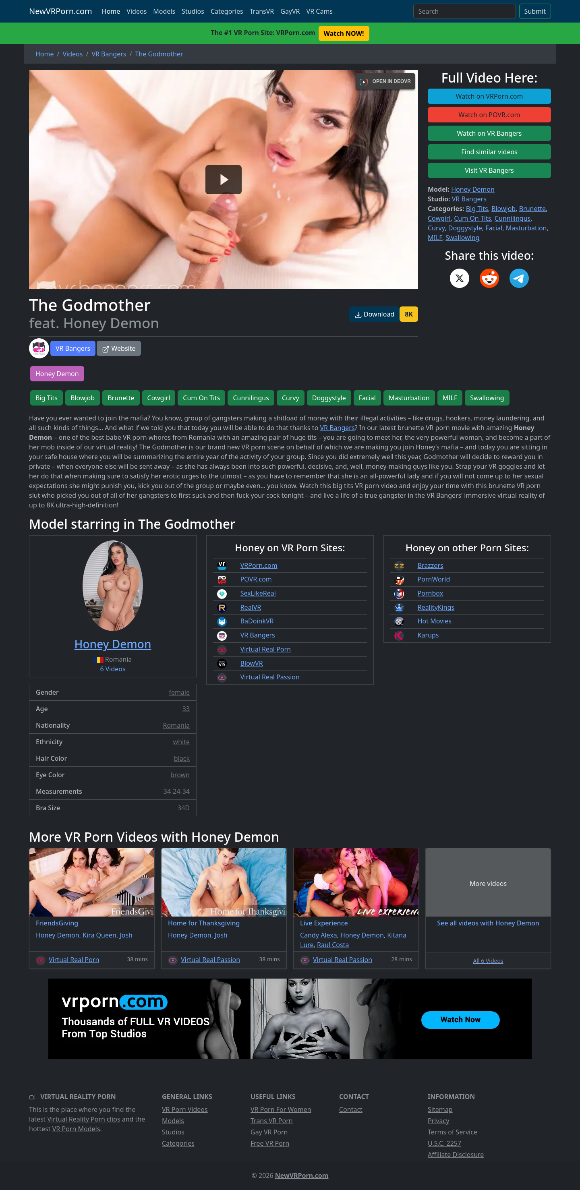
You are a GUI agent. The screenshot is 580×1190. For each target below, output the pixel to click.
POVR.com (256, 579)
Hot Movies (435, 621)
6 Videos (112, 668)
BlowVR (251, 663)
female (179, 692)
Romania (176, 725)
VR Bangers (73, 348)
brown (180, 774)
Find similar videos (489, 151)
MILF (435, 237)
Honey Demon (473, 189)
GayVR (290, 11)
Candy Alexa (318, 935)
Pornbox (430, 593)
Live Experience (324, 923)
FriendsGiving (57, 923)
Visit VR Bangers (489, 170)
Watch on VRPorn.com (489, 96)
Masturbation (526, 228)
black (182, 758)
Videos (136, 11)
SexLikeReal (258, 593)
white (181, 741)
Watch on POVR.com (489, 114)
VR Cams (320, 11)
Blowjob (503, 208)
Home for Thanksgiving (204, 923)
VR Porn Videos (185, 1109)
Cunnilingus (512, 218)
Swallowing (462, 237)
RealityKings (436, 607)
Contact (350, 1109)
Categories (227, 11)
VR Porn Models (76, 1128)
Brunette (532, 208)
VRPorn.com (259, 565)
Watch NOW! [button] (344, 33)
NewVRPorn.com (60, 11)
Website (118, 348)
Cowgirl (439, 218)
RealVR (250, 607)
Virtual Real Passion (270, 677)
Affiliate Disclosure (456, 1154)
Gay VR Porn (269, 1132)
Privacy (438, 1120)
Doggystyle (465, 228)
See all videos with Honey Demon (488, 923)
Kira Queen (99, 935)
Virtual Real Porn (265, 649)
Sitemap (440, 1109)
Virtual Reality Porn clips (84, 1119)
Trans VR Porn (272, 1120)
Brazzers (430, 565)
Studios (193, 11)
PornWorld (434, 579)
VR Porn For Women (281, 1109)
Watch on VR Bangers (489, 133)
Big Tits (477, 208)
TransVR (262, 11)
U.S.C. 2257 (444, 1143)
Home (111, 11)
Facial (493, 228)
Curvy (436, 228)
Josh (126, 935)
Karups (428, 635)
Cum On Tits (472, 218)
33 (186, 708)
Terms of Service (452, 1132)
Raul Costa (333, 944)
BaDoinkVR (257, 621)
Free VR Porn (270, 1143)
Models (164, 11)
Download (374, 314)
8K (409, 314)
